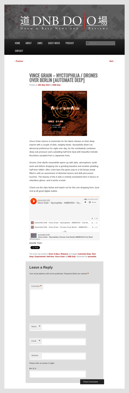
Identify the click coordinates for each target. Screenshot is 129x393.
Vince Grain (60, 257)
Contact (19, 51)
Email (35, 341)
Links (39, 43)
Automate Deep (84, 254)
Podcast (70, 43)
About (29, 43)
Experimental (40, 257)
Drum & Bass (54, 254)
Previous (18, 61)
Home (17, 43)
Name (35, 327)
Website (34, 355)
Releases (64, 254)
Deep (31, 257)
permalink (92, 257)
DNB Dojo (56, 85)
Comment (36, 286)
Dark (94, 254)
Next (112, 61)
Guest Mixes (54, 43)
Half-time (50, 257)
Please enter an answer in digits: (42, 363)
